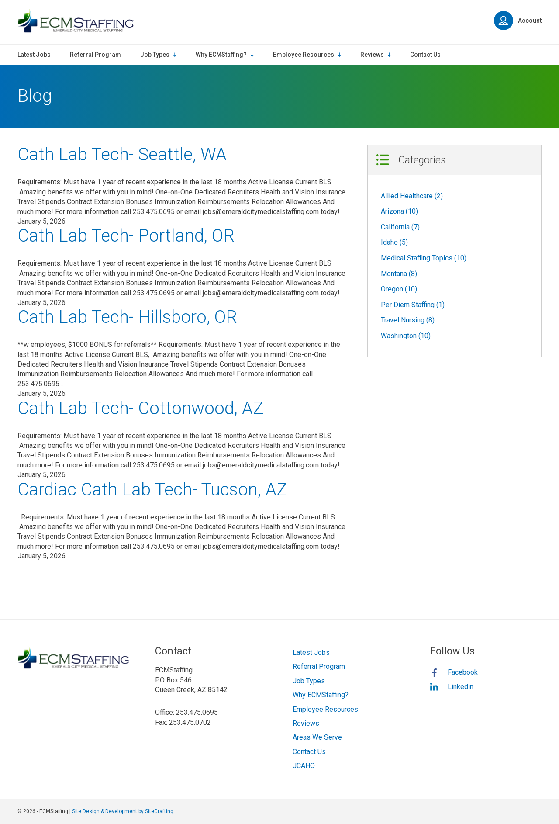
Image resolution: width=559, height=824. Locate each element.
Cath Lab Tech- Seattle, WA (122, 154)
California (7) (400, 227)
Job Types (309, 681)
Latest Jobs (311, 652)
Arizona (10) (399, 211)
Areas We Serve (317, 737)
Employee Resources (325, 709)
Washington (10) (406, 336)
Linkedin (460, 686)
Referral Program (319, 666)
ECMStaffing (75, 21)
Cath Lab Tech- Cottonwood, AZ (140, 408)
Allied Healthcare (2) (412, 196)
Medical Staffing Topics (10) (423, 258)
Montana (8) (399, 274)
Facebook (463, 672)
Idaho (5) (394, 242)
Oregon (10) (399, 289)
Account (518, 20)
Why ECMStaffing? (321, 695)
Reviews (306, 723)
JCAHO (304, 766)
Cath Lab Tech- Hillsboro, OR (127, 317)
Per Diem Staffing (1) (413, 305)
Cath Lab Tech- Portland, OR (126, 235)
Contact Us (309, 752)
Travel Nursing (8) (408, 320)
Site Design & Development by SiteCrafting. (123, 811)
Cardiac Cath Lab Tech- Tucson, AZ (152, 489)
